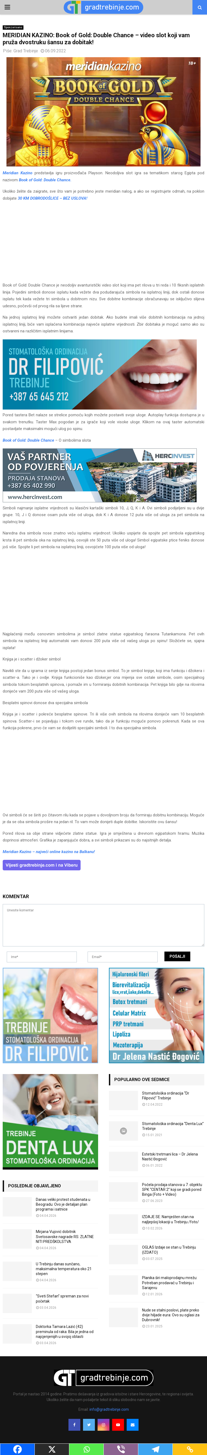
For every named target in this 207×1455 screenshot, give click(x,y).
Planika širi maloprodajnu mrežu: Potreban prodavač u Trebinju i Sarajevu (169, 1283)
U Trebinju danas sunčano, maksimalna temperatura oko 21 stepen (64, 1269)
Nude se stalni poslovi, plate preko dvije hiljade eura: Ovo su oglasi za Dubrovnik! (170, 1315)
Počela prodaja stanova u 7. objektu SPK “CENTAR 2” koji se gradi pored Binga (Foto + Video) (172, 1190)
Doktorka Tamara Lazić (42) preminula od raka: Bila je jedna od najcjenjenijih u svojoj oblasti (65, 1331)
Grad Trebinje (25, 50)
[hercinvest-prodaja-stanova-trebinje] (100, 501)
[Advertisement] (103, 244)
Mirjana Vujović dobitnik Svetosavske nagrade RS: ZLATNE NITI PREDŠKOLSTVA (65, 1236)
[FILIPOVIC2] (100, 408)
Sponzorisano (13, 27)
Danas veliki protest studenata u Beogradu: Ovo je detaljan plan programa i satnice (63, 1204)
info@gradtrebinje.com (109, 1409)
